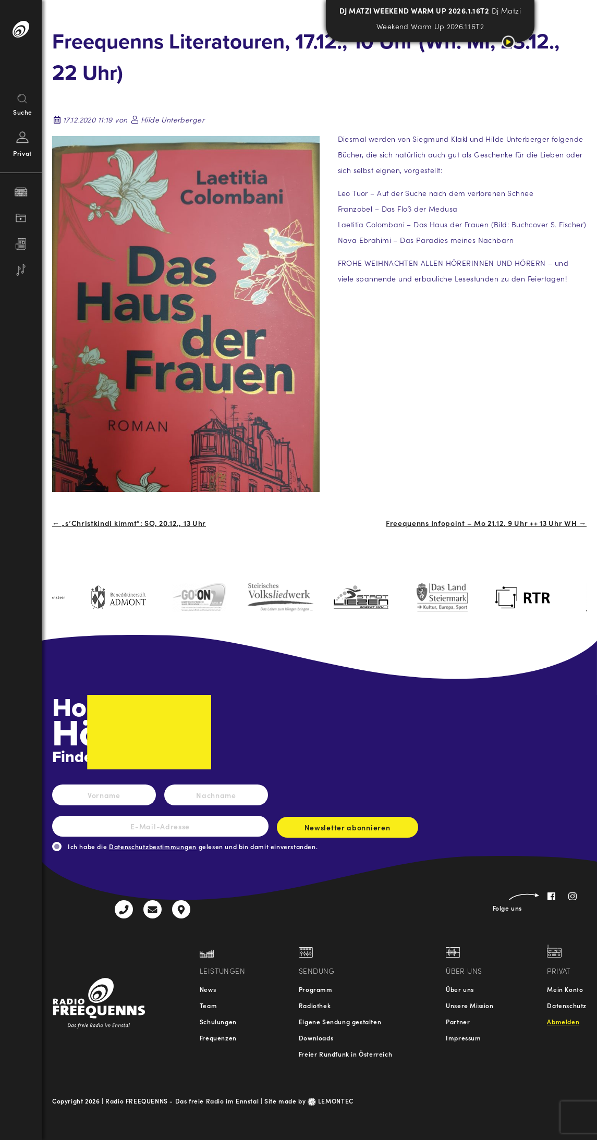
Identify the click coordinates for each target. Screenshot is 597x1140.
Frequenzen (218, 1037)
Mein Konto (565, 989)
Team (208, 1005)
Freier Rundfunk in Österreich (345, 1053)
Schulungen (218, 1021)
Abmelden (563, 1021)
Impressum (463, 1037)
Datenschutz (567, 1005)
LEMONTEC (331, 1100)
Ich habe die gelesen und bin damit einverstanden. (193, 846)
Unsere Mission (469, 1005)
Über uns (460, 989)
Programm (316, 989)
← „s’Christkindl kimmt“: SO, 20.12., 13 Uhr (129, 523)
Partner (458, 1021)
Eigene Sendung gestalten (340, 1021)
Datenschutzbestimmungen (153, 846)
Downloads (316, 1037)
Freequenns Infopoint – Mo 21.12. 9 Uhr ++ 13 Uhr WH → (486, 523)
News (208, 989)
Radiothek (315, 1005)
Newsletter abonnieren (347, 830)
